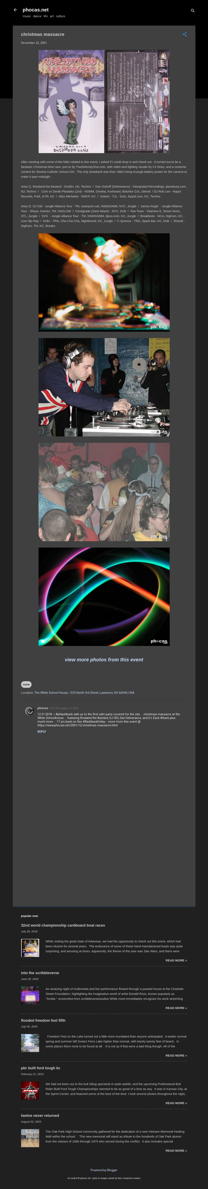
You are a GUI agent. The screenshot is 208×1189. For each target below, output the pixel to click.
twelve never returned (40, 1116)
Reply (42, 731)
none (26, 684)
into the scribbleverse (40, 973)
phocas (43, 708)
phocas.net (36, 10)
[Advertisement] (104, 868)
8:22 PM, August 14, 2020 (64, 708)
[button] (184, 35)
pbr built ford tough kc (40, 1068)
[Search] (192, 11)
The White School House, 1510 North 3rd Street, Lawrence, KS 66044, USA (84, 693)
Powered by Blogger (104, 1170)
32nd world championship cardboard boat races (63, 925)
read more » (176, 960)
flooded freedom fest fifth (43, 1020)
